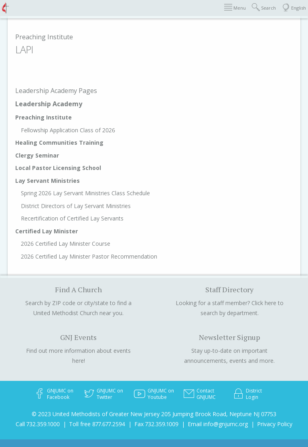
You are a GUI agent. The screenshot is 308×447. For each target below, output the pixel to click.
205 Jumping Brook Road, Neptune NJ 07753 (218, 414)
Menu (235, 7)
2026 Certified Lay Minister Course (65, 243)
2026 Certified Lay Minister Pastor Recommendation (89, 256)
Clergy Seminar (37, 155)
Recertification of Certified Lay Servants (72, 218)
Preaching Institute (44, 36)
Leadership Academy (48, 103)
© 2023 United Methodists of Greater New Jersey (96, 414)
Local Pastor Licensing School (58, 168)
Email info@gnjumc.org (218, 424)
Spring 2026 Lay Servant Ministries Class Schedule (85, 193)
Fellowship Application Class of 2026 (68, 130)
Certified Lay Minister (46, 231)
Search (264, 7)
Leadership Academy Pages (56, 90)
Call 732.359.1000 (38, 424)
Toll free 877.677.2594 (97, 424)
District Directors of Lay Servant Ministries (76, 206)
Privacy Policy (274, 424)
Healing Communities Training (59, 142)
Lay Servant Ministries (47, 180)
